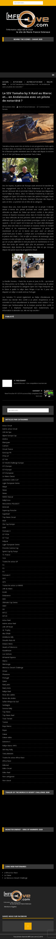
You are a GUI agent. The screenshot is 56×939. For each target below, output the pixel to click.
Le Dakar (7, 875)
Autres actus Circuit (9, 429)
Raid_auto (6, 684)
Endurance (6, 595)
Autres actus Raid (34, 82)
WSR (4, 521)
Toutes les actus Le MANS (12, 585)
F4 (3, 571)
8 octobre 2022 (10, 107)
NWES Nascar (7, 497)
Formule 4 (6, 531)
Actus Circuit (7, 425)
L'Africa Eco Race (11, 873)
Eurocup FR (6, 452)
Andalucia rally (7, 637)
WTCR (4, 616)
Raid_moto (6, 688)
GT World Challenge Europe (13, 463)
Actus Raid (17, 82)
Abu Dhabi (6, 633)
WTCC (4, 612)
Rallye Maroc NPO (9, 745)
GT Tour (5, 538)
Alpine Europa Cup (9, 435)
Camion (5, 446)
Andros (5, 439)
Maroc (4, 661)
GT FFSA (5, 534)
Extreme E (6, 741)
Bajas (4, 730)
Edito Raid (6, 772)
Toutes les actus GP (10, 561)
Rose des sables (8, 695)
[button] (52, 75)
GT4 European (8, 473)
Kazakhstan (6, 650)
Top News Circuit (9, 517)
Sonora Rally (7, 708)
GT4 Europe (7, 469)
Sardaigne (6, 705)
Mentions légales (9, 907)
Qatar (4, 681)
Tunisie (5, 722)
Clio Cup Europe (8, 524)
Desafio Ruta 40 (8, 640)
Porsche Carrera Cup (10, 548)
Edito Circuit (7, 768)
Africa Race (6, 761)
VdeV (4, 606)
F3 (3, 568)
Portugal (5, 678)
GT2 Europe (7, 466)
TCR (4, 558)
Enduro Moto (7, 644)
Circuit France (7, 449)
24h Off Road (7, 627)
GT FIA (5, 459)
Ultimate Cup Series (10, 602)
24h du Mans (7, 589)
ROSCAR (5, 507)
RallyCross (6, 500)
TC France (6, 555)
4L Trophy (6, 630)
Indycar (5, 541)
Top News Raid (8, 715)
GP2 (4, 578)
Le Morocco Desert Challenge (15, 878)
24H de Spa (6, 432)
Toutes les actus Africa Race (13, 757)
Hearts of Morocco (9, 647)
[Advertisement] (28, 349)
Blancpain (6, 442)
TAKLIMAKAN (7, 753)
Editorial (5, 765)
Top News (6, 712)
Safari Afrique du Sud (10, 701)
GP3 (4, 582)
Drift (4, 527)
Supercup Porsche (9, 510)
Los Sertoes (7, 654)
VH (3, 609)
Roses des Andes (9, 698)
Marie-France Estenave (27, 107)
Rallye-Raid (6, 691)
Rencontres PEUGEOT (11, 504)
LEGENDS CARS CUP (10, 480)
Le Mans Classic (8, 476)
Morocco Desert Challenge (12, 667)
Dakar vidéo (7, 737)
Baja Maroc (6, 726)
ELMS (4, 592)
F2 (3, 565)
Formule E (6, 575)
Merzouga (6, 664)
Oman (4, 671)
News (4, 490)
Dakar (4, 734)
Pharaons (6, 674)
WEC (4, 599)
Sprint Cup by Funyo (10, 551)
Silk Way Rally (7, 749)
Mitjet (4, 487)
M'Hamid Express (9, 657)
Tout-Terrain (7, 718)
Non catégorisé (8, 776)
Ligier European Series (11, 483)
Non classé (6, 780)
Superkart (6, 514)
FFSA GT (5, 456)
